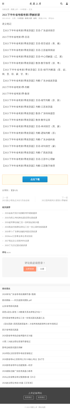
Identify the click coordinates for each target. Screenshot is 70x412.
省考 (35, 18)
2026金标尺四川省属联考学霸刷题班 (21, 213)
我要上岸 (35, 3)
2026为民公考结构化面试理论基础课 (21, 218)
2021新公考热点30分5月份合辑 (15, 200)
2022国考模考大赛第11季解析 (55, 200)
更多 (13, 190)
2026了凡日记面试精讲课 (16, 245)
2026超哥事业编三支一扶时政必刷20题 (22, 222)
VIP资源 (23, 9)
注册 (42, 269)
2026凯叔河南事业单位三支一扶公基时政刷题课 (26, 227)
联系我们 (28, 397)
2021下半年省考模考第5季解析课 (21, 14)
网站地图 (42, 407)
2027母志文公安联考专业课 (17, 241)
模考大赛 (28, 18)
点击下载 (35, 179)
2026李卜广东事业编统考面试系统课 (21, 232)
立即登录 (30, 269)
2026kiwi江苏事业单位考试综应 (19, 236)
